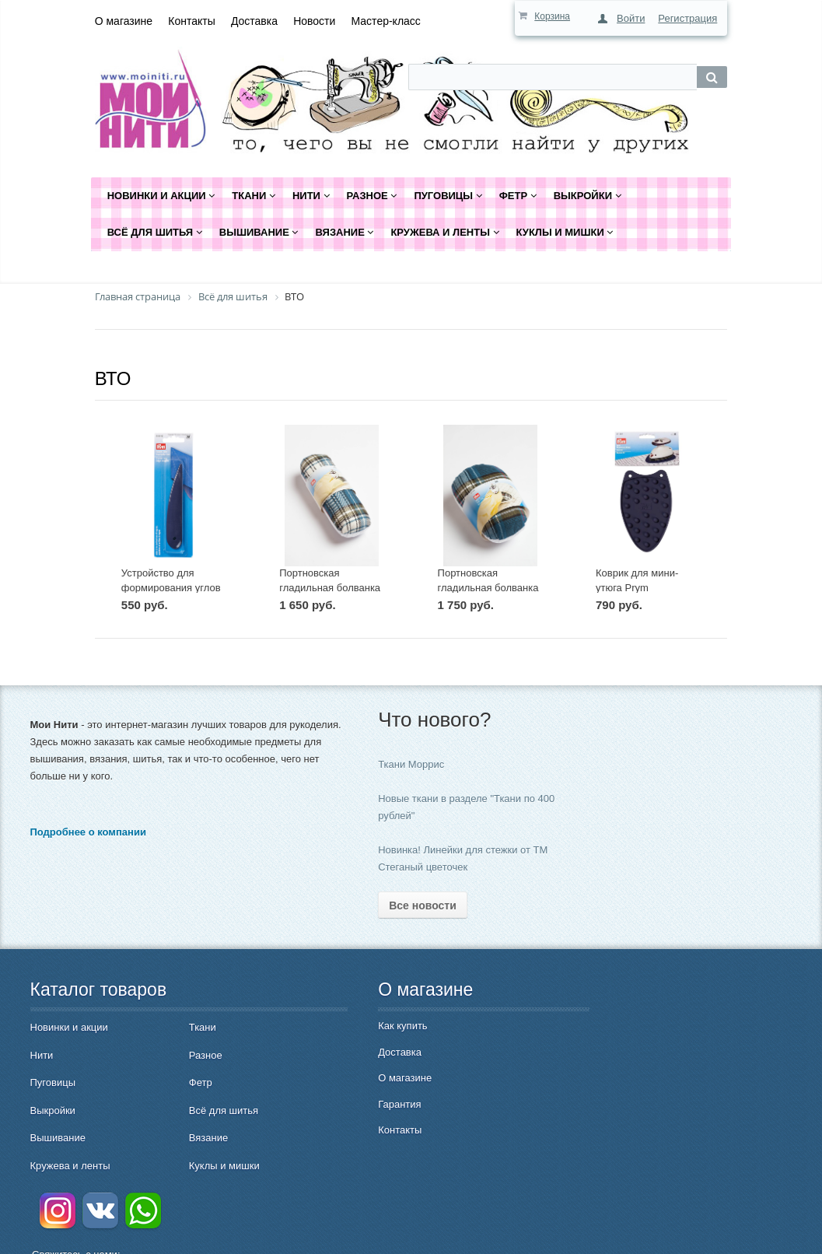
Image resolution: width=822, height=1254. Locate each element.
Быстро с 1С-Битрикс (728, 1230)
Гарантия (337, 1104)
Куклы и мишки (191, 1166)
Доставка (254, 21)
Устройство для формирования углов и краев (171, 587)
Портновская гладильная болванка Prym (488, 587)
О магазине (123, 21)
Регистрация (687, 18)
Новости (314, 21)
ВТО (113, 378)
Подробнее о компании (88, 849)
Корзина (552, 16)
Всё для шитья (191, 1110)
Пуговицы (53, 1082)
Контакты (191, 21)
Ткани (170, 1027)
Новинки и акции (69, 1027)
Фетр (168, 1082)
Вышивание (58, 1138)
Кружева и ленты (70, 1166)
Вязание (175, 1138)
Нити (42, 1055)
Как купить (340, 1026)
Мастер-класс (386, 21)
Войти (631, 18)
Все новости (360, 905)
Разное (173, 1055)
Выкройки (52, 1110)
